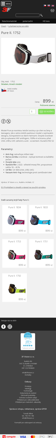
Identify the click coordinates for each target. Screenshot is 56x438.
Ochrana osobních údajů (28, 397)
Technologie (28, 391)
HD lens (46, 21)
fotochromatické (9, 21)
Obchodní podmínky (28, 395)
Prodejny (28, 386)
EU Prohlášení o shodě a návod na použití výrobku (23, 187)
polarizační (28, 21)
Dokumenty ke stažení (28, 393)
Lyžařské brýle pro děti (18, 26)
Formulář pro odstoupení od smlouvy (28, 422)
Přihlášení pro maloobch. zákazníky (28, 402)
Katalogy (28, 388)
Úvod (3, 26)
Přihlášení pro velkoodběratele (28, 400)
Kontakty (28, 375)
